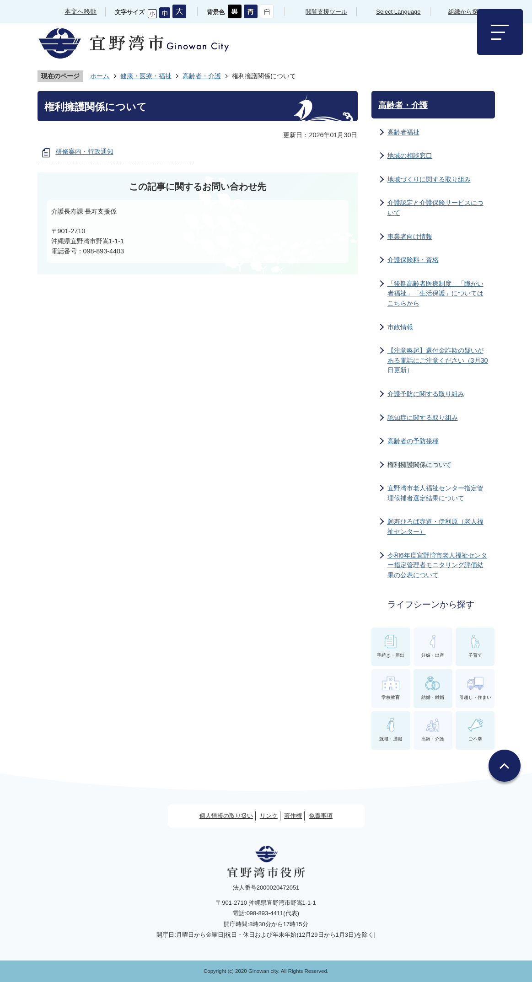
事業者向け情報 (409, 236)
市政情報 (400, 327)
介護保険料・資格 (413, 259)
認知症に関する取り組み (422, 417)
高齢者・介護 (202, 76)
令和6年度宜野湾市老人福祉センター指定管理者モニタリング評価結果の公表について (437, 565)
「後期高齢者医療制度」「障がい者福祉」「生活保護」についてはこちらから (435, 293)
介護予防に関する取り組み (425, 393)
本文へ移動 (80, 11)
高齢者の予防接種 (413, 441)
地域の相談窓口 (409, 155)
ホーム (99, 76)
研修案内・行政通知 (84, 151)
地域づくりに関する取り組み (429, 179)
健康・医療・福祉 (146, 76)
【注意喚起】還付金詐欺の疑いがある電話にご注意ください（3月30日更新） (437, 360)
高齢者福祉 (403, 132)
